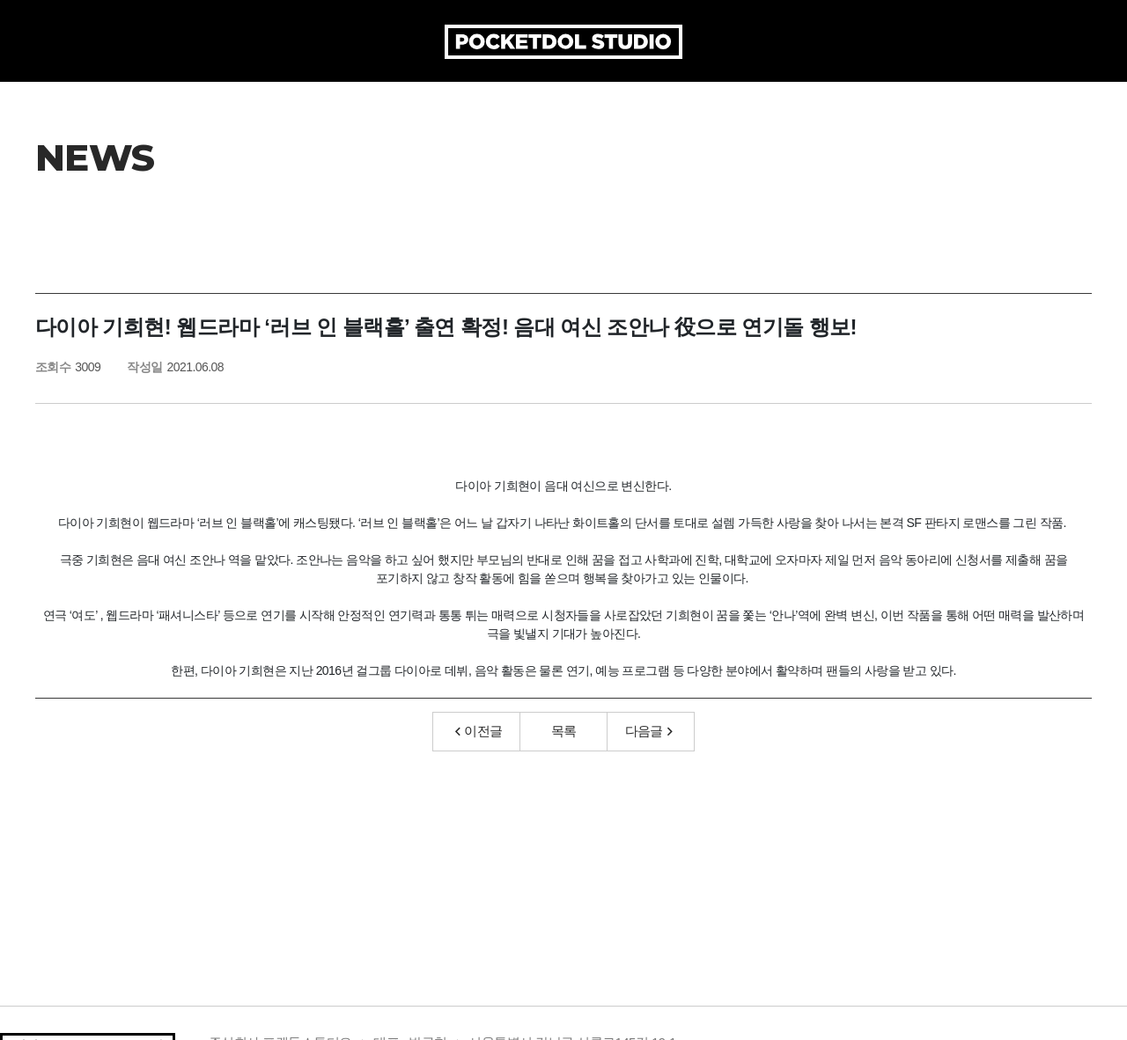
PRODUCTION (446, 96)
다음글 (649, 772)
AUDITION (735, 96)
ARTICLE (559, 96)
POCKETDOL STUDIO (563, 42)
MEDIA (826, 96)
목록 (564, 772)
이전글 (479, 772)
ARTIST (644, 96)
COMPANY (327, 96)
